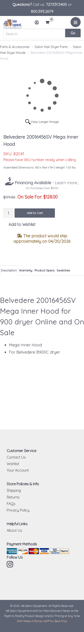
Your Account (18, 470)
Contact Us (16, 457)
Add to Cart (35, 213)
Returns (13, 497)
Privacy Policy (18, 510)
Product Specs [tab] (44, 270)
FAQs (11, 503)
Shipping (14, 490)
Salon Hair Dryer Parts (51, 47)
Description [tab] (9, 270)
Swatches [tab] (63, 270)
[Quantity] (8, 213)
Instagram (10, 564)
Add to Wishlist (22, 224)
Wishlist (13, 463)
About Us (14, 530)
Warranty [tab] (25, 270)
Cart (49, 22)
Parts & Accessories (15, 47)
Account (38, 24)
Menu (76, 23)
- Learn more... (46, 182)
